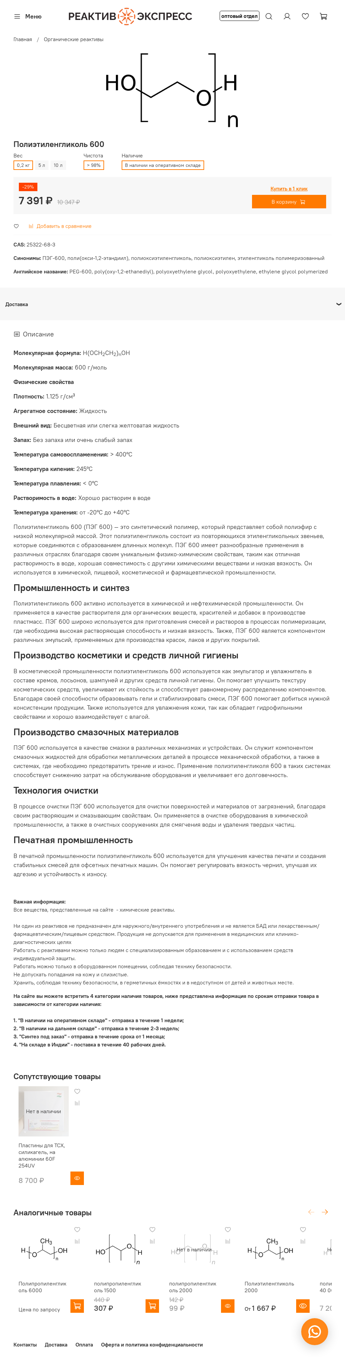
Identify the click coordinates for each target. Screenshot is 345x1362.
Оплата (84, 1344)
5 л (41, 165)
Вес (18, 155)
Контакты (25, 1344)
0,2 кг (23, 165)
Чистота (93, 155)
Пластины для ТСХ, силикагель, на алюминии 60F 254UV (40, 1159)
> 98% (94, 165)
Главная (22, 39)
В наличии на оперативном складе (163, 165)
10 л (58, 165)
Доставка (56, 1344)
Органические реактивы (73, 39)
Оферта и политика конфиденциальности (152, 1344)
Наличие (132, 155)
